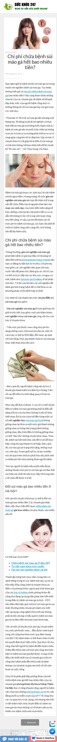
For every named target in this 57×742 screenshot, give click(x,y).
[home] (26, 7)
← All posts (30, 722)
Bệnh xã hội (11, 52)
